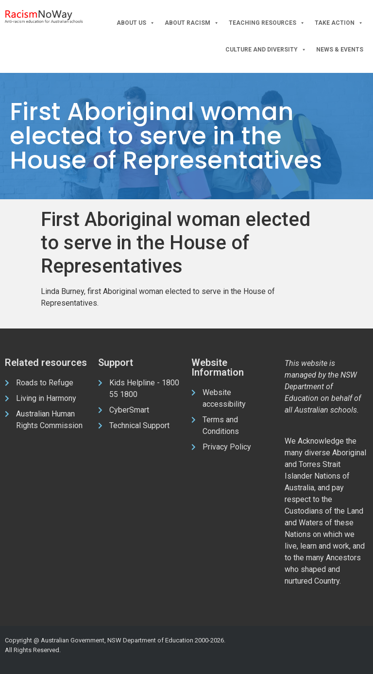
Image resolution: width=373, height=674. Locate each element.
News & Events (339, 49)
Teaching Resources (267, 23)
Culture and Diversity (265, 49)
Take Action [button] (339, 23)
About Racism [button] (192, 23)
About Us (136, 23)
